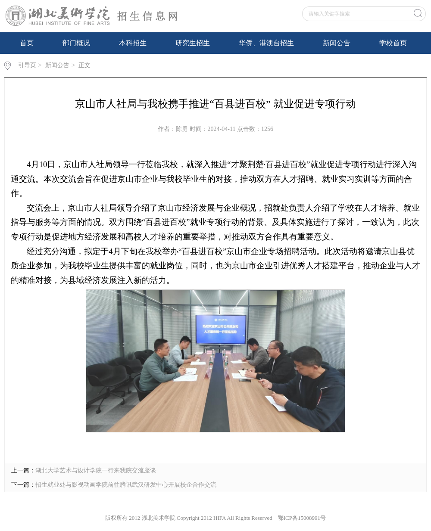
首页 (27, 43)
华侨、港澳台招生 (266, 43)
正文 (84, 65)
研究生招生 (192, 43)
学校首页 (393, 43)
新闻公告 (336, 43)
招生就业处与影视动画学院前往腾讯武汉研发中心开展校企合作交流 (125, 484)
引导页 (27, 65)
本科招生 (133, 43)
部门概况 (76, 43)
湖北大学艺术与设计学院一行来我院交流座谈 (95, 470)
